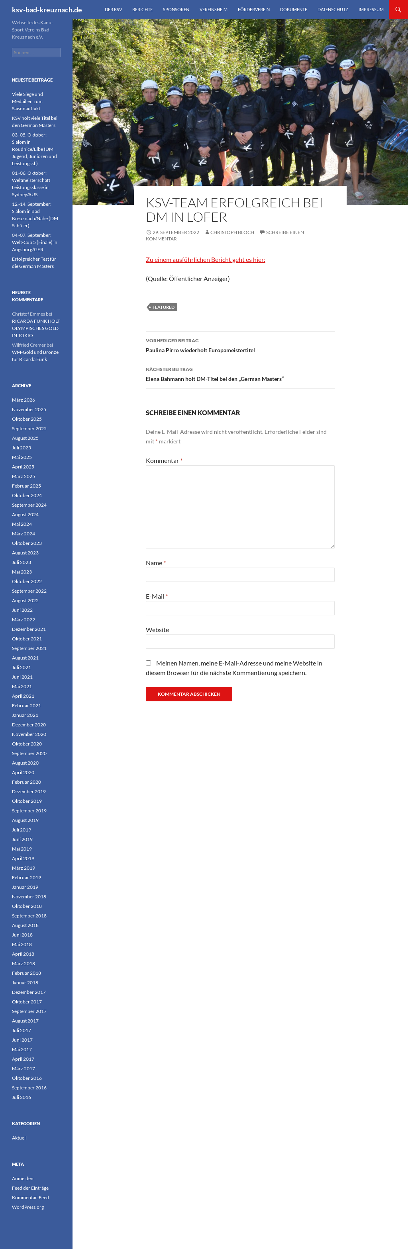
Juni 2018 (22, 935)
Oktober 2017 (27, 1002)
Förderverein (254, 9)
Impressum (371, 9)
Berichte (142, 9)
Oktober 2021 (27, 639)
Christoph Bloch (232, 232)
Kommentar (164, 460)
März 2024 (23, 534)
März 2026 (23, 400)
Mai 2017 (22, 1049)
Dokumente (293, 9)
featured (164, 307)
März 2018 (23, 963)
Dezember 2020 (29, 725)
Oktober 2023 (27, 543)
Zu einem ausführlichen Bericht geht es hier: (205, 259)
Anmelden (22, 1178)
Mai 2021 (22, 686)
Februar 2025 (26, 486)
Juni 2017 (22, 1040)
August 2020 (25, 763)
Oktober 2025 (27, 419)
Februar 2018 (26, 973)
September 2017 (29, 1011)
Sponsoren (176, 9)
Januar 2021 (25, 715)
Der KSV (113, 9)
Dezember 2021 (29, 629)
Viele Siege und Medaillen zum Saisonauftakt (27, 101)
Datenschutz (333, 9)
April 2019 (23, 858)
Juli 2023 (21, 562)
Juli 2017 (21, 1030)
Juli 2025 (21, 448)
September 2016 (29, 1088)
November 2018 (29, 897)
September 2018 (29, 916)
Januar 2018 (25, 983)
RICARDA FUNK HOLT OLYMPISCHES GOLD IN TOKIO (36, 328)
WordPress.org (28, 1207)
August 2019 (25, 820)
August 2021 (25, 658)
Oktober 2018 (27, 906)
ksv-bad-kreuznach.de (47, 9)
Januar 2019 (25, 887)
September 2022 (29, 591)
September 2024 (29, 505)
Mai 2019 (22, 849)
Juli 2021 (21, 667)
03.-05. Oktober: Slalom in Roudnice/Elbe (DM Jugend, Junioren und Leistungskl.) (34, 149)
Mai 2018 (22, 944)
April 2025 (23, 467)
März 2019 (23, 868)
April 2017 (23, 1059)
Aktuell (19, 1138)
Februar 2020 (26, 782)
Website (157, 629)
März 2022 (23, 620)
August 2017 (25, 1021)
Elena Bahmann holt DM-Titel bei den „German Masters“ (240, 373)
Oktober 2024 (27, 495)
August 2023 (25, 553)
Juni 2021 (22, 677)
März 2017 (23, 1068)
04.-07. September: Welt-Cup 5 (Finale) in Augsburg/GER (34, 242)
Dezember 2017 (29, 992)
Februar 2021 (26, 705)
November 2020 (29, 734)
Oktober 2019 (27, 801)
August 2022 (25, 600)
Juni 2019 (22, 839)
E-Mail (157, 596)
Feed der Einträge (30, 1188)
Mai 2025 (22, 457)
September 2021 (29, 648)
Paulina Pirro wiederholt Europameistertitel (240, 344)
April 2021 (23, 696)
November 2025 (29, 409)
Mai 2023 (22, 572)
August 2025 (25, 438)
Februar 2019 (26, 877)
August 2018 (25, 925)
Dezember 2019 (29, 791)
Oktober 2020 (27, 744)
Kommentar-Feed (30, 1197)
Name (156, 562)
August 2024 (25, 514)
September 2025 (29, 428)
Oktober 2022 (27, 581)
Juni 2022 (22, 610)
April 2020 (23, 772)
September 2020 (29, 753)
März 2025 (23, 476)
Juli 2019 (21, 830)
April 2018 (23, 954)
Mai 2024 (22, 524)
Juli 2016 (21, 1097)
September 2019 (29, 811)
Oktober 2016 (27, 1078)
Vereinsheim (214, 9)
